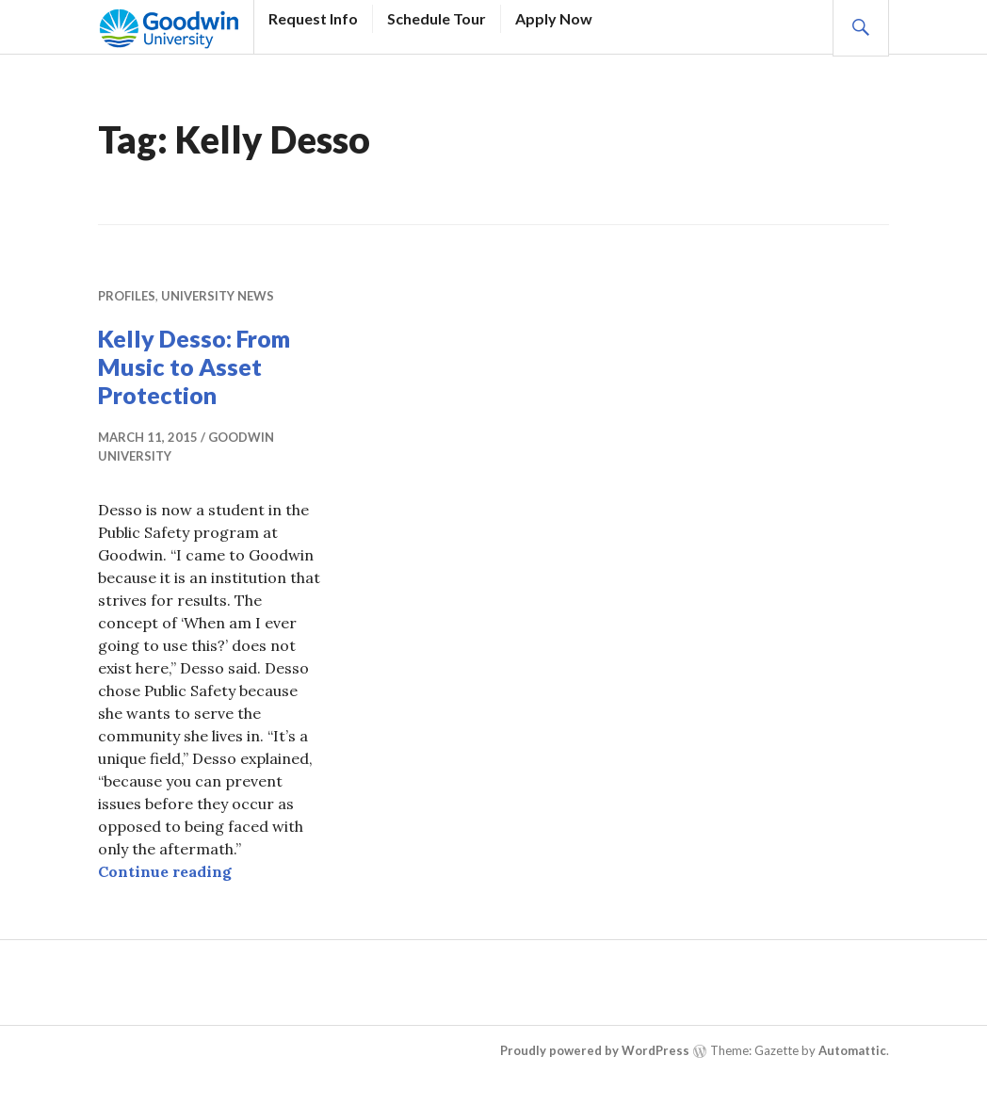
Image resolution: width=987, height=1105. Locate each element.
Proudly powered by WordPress (594, 1050)
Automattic (852, 1050)
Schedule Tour (436, 18)
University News (217, 295)
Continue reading (165, 871)
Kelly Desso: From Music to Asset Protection (194, 366)
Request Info (313, 18)
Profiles (126, 295)
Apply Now (553, 18)
